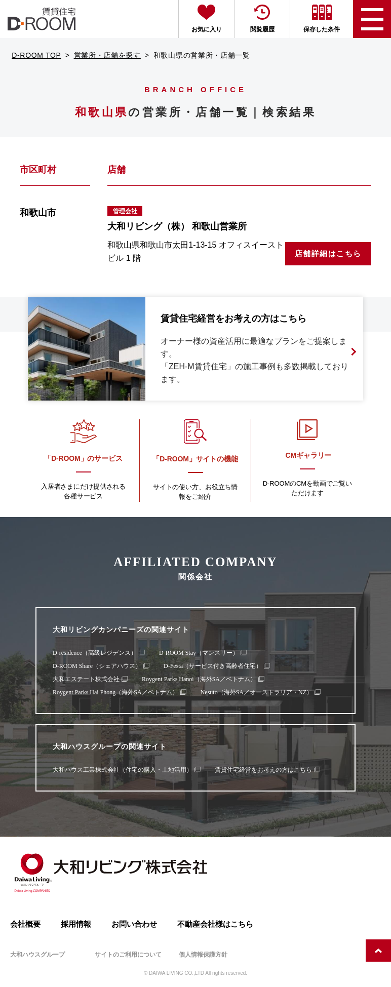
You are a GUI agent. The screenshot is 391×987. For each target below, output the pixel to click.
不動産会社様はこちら (215, 924)
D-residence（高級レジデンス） (95, 652)
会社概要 (25, 924)
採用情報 (76, 924)
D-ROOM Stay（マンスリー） (199, 652)
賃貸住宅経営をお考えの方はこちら (263, 769)
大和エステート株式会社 (86, 679)
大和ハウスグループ (37, 954)
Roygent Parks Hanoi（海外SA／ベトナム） (199, 679)
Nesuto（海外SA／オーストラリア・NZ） (256, 692)
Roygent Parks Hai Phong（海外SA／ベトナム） (115, 692)
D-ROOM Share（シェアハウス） (97, 665)
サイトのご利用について (128, 954)
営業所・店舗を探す (107, 55)
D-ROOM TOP (36, 55)
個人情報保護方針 (203, 954)
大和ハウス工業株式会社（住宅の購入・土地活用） (122, 769)
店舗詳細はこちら (328, 253)
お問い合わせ (134, 924)
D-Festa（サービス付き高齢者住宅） (213, 665)
